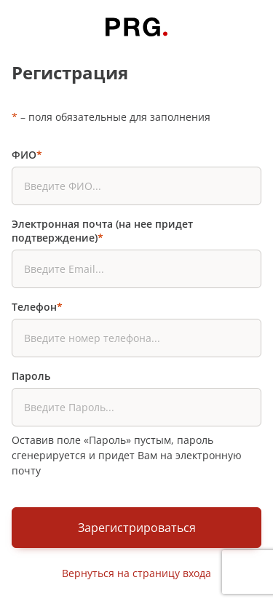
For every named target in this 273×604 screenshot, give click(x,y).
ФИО (27, 155)
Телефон (37, 307)
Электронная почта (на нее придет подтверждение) (102, 231)
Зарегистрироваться (137, 528)
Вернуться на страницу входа (136, 573)
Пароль (31, 376)
